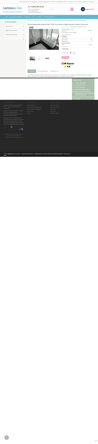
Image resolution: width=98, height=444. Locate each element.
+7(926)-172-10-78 (80, 85)
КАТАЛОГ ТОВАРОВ (16, 17)
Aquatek (72, 29)
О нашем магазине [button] (15, 34)
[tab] (15, 26)
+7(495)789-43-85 (36, 7)
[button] (15, 38)
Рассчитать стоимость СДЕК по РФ (14, 135)
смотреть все (65, 46)
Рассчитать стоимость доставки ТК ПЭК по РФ (14, 133)
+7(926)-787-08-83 (80, 87)
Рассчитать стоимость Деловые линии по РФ (14, 136)
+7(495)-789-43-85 (80, 83)
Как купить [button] (15, 26)
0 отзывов (72, 27)
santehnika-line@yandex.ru (82, 89)
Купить (65, 57)
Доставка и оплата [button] (15, 30)
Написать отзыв (81, 27)
